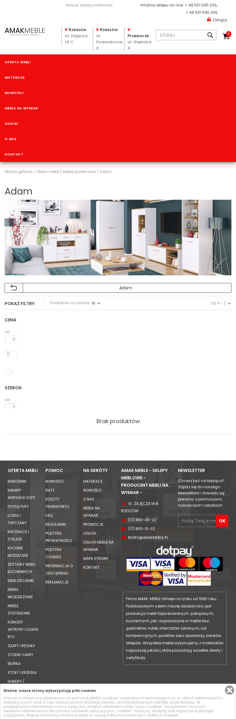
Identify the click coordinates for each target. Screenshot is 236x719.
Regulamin (55, 498)
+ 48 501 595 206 (201, 5)
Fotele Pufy (18, 480)
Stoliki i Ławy (20, 628)
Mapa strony (95, 532)
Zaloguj (217, 19)
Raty (50, 464)
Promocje (93, 498)
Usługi (11, 123)
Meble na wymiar (21, 108)
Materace (15, 77)
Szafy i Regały (21, 620)
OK (222, 495)
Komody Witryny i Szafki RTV (23, 604)
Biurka (14, 637)
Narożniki (17, 455)
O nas (10, 138)
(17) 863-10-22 (141, 502)
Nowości (14, 92)
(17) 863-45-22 (142, 494)
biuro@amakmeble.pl (148, 511)
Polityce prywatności (126, 715)
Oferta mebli (17, 62)
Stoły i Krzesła (22, 646)
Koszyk (228, 34)
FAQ (49, 489)
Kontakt (14, 154)
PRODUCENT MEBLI (25, 31)
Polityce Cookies (163, 715)
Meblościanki (21, 554)
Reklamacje (57, 556)
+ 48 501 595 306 (202, 12)
